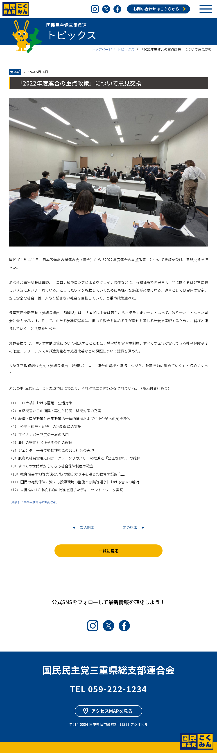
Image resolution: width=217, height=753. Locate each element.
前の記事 (130, 527)
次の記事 (87, 527)
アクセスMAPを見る (112, 711)
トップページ (102, 49)
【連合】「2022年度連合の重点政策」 (34, 502)
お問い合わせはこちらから (156, 8)
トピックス (126, 49)
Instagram (95, 9)
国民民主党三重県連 (15, 9)
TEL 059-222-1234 (108, 688)
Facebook (117, 9)
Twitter (106, 9)
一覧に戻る (108, 551)
